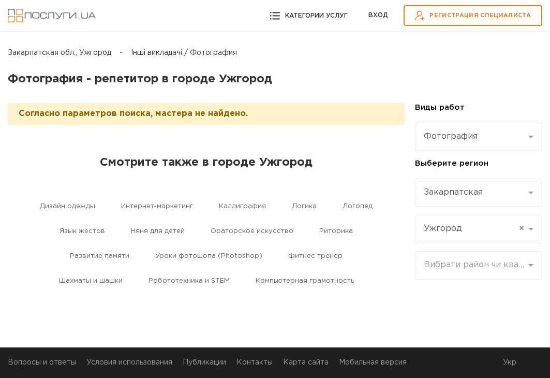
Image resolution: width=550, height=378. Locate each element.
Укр (509, 362)
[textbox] (475, 265)
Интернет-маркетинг (157, 206)
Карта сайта (306, 362)
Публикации (204, 362)
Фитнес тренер (315, 256)
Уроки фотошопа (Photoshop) (208, 256)
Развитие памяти (99, 256)
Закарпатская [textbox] (453, 192)
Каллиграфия (242, 206)
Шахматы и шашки (91, 281)
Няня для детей (158, 231)
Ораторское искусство (252, 231)
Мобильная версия (373, 362)
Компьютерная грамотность (305, 281)
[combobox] (478, 137)
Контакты (254, 362)
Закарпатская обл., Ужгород (59, 53)
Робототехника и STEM (189, 281)
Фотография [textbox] (451, 136)
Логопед (358, 206)
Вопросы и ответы (42, 362)
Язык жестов (82, 231)
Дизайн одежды (67, 206)
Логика (304, 206)
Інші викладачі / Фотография (184, 53)
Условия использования (129, 362)
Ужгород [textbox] (474, 229)
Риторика (336, 231)
